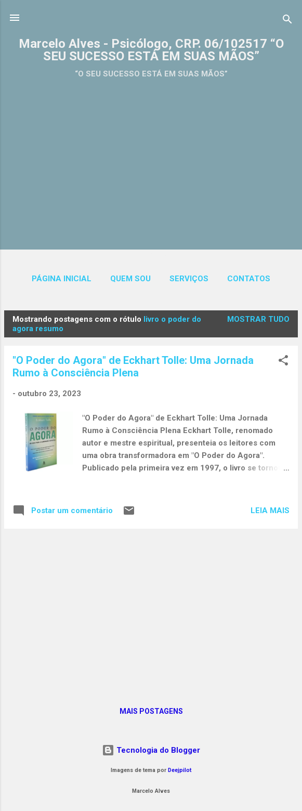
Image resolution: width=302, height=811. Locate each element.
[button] (283, 362)
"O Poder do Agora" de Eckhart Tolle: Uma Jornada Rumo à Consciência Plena (133, 366)
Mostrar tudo (258, 319)
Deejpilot (179, 770)
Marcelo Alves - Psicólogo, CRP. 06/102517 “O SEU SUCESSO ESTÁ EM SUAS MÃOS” (151, 49)
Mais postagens (151, 711)
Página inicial (61, 278)
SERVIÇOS (188, 278)
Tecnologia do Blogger (151, 750)
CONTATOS (248, 278)
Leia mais (270, 510)
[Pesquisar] (287, 21)
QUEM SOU (130, 278)
